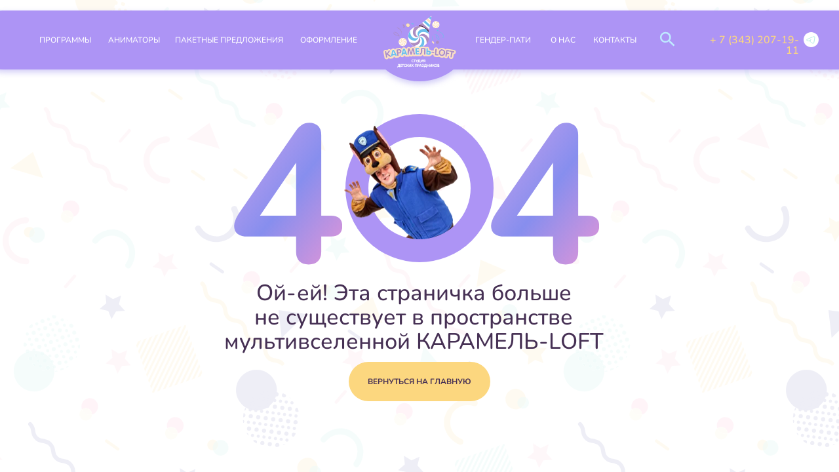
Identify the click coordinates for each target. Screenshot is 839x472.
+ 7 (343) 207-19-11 (754, 45)
